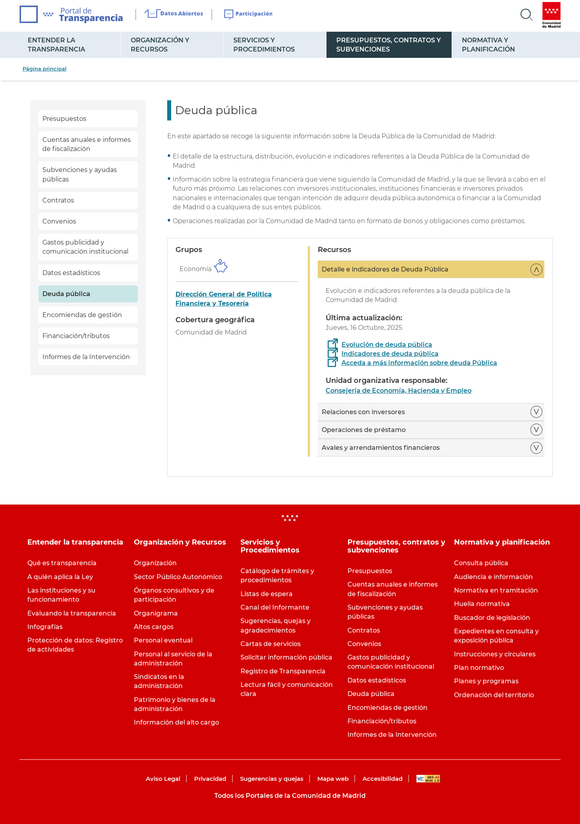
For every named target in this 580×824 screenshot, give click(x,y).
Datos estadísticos (71, 273)
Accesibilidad (382, 778)
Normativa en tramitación (496, 590)
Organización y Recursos (160, 44)
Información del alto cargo (176, 722)
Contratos (58, 200)
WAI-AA (428, 778)
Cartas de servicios (270, 644)
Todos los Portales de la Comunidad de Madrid (290, 795)
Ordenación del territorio (494, 695)
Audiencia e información (493, 577)
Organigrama (156, 613)
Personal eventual (163, 640)
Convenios (59, 221)
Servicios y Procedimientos (264, 44)
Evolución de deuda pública (387, 344)
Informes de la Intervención (86, 357)
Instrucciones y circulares (495, 654)
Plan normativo (479, 667)
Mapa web (333, 778)
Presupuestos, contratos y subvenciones (388, 44)
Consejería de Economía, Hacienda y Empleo (398, 390)
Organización (155, 563)
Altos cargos (154, 627)
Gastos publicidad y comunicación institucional (85, 247)
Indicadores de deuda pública (390, 354)
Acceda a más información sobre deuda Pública (419, 363)
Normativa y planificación (488, 44)
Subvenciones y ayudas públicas (79, 174)
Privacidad (210, 778)
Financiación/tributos (76, 336)
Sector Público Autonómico (178, 577)
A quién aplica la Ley (60, 577)
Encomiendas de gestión (82, 315)
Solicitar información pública (286, 657)
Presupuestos (64, 118)
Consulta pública (481, 563)
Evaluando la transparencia (71, 613)
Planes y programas (486, 681)
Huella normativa (482, 604)
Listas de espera (266, 594)
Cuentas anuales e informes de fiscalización (86, 144)
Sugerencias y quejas (271, 778)
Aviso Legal (163, 778)
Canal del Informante (274, 607)
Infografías (45, 627)
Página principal (45, 68)
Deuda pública (66, 294)
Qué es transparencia (62, 563)
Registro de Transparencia (283, 671)
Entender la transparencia (56, 44)
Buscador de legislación (492, 617)
